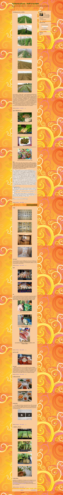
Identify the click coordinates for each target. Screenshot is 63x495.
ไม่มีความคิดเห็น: (22, 202)
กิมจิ (14, 267)
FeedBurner (46, 29)
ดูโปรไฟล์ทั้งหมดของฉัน (42, 19)
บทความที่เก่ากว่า (34, 490)
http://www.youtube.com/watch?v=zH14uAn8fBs (19, 483)
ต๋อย (44, 13)
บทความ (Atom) (26, 492)
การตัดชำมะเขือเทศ (17, 427)
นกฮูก (14, 207)
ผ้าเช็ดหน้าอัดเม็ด (16, 376)
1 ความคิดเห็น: (22, 108)
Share (40, 34)
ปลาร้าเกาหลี (15, 352)
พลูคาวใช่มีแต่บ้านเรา (17, 110)
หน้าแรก (22, 490)
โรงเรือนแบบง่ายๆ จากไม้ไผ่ (18, 12)
